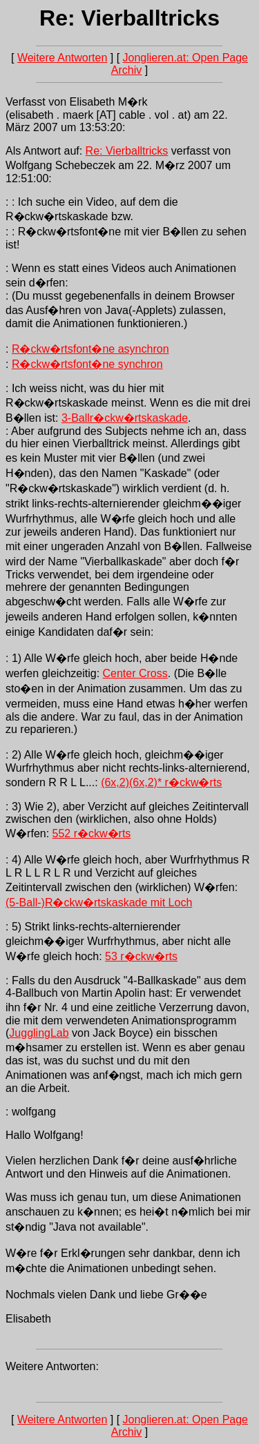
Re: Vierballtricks (127, 151)
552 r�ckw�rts (91, 833)
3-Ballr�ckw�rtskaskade (124, 418)
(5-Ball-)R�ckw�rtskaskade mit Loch (99, 902)
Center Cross (135, 673)
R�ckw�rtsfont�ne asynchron (90, 349)
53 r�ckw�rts (141, 956)
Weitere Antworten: (52, 1366)
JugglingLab (38, 1033)
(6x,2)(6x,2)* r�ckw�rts (161, 782)
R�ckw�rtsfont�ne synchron (87, 364)
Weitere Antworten (62, 58)
